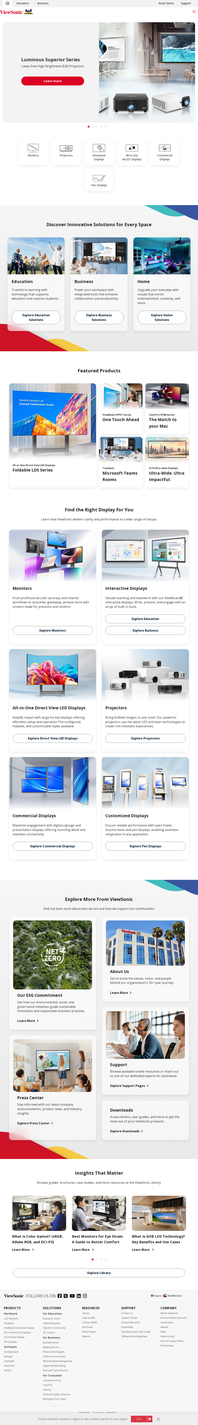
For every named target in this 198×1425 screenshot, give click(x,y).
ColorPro (47, 1385)
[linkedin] (80, 1296)
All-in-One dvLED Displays (17, 1332)
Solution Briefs (89, 1322)
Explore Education (145, 619)
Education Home (51, 1318)
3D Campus (49, 1332)
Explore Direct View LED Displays (53, 738)
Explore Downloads (124, 1131)
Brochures (87, 1327)
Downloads (127, 1327)
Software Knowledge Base (134, 1336)
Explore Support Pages (127, 1086)
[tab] (89, 127)
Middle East (172, 1295)
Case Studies (88, 1317)
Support (186, 3)
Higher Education (52, 1323)
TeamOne (9, 1365)
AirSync (8, 1370)
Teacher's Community (54, 1327)
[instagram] (86, 1296)
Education (22, 3)
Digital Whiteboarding (54, 1365)
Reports (86, 1336)
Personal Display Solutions (56, 1394)
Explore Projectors (145, 738)
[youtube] (73, 1296)
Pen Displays (10, 1341)
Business (43, 3)
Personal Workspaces (54, 1351)
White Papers (89, 1331)
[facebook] (61, 1296)
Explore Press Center (33, 1123)
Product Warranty (130, 1322)
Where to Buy (167, 1336)
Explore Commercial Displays (52, 846)
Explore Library (99, 1273)
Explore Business (145, 630)
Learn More (26, 1021)
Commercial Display (14, 1337)
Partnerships (166, 1345)
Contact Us (126, 1313)
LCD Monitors (11, 1318)
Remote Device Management (57, 1361)
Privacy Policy (84, 1412)
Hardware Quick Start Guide (135, 1331)
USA (138, 1421)
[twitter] (67, 1296)
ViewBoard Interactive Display (19, 1327)
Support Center (129, 1317)
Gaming (47, 1389)
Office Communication (54, 1356)
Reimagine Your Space (54, 1399)
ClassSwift (9, 1361)
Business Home (51, 1342)
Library (86, 1313)
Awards (164, 1327)
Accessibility (111, 1412)
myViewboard (11, 1351)
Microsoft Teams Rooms (55, 1370)
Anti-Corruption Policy (171, 1341)
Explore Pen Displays (145, 846)
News (163, 1331)
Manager (8, 1356)
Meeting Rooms (51, 1347)
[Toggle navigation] (194, 11)
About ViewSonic (169, 1313)
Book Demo (166, 3)
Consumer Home (52, 1380)
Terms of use (98, 1412)
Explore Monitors (52, 630)
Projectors (9, 1323)
